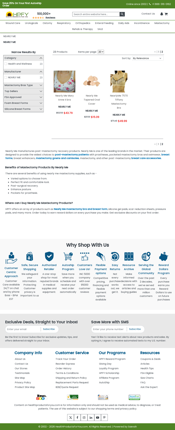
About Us (20, 359)
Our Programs (112, 352)
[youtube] (100, 417)
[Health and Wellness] (5, 64)
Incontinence (142, 23)
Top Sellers (11, 91)
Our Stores (21, 368)
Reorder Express (65, 364)
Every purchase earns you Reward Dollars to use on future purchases (164, 290)
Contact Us (148, 13)
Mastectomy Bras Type (18, 85)
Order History (63, 368)
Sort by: (126, 58)
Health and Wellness (20, 64)
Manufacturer (12, 71)
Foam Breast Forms (16, 103)
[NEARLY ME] (5, 77)
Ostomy (47, 23)
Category (10, 58)
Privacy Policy (23, 382)
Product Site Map (25, 387)
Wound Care (13, 23)
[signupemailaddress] (23, 329)
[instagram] (83, 417)
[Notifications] (161, 13)
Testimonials (22, 373)
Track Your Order (66, 359)
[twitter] (67, 417)
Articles (144, 364)
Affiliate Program (109, 378)
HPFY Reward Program (112, 359)
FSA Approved (12, 97)
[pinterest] (108, 417)
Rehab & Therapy (82, 29)
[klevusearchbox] (122, 14)
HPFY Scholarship (109, 373)
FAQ (142, 382)
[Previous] (155, 52)
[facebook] (75, 417)
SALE (100, 29)
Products (60, 52)
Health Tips (147, 368)
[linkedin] (91, 417)
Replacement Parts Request (72, 382)
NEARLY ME (9, 42)
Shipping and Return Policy (71, 378)
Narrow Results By (24, 52)
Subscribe (49, 329)
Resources (150, 352)
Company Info (28, 352)
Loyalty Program (109, 368)
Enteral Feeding (104, 23)
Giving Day (105, 364)
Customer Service (72, 352)
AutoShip (104, 382)
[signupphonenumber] (109, 329)
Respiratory (64, 23)
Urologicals (31, 23)
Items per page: (87, 52)
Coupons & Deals (150, 359)
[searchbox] (98, 14)
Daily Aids (123, 23)
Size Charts (147, 378)
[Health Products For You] (17, 14)
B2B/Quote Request (67, 387)
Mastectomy (161, 23)
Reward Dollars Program (164, 269)
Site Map (20, 378)
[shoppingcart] (166, 13)
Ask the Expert (149, 387)
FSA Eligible (146, 373)
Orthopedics (82, 23)
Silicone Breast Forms (17, 109)
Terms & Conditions (67, 373)
